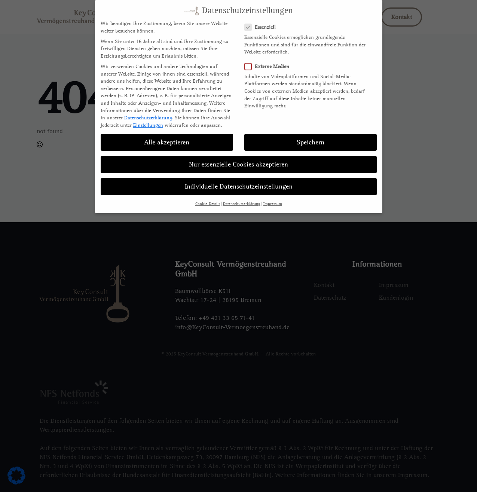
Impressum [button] (272, 197)
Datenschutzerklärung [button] (241, 197)
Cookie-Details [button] (207, 197)
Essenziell (262, 20)
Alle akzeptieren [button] (166, 135)
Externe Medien (269, 58)
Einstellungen (148, 117)
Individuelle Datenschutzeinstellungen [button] (239, 179)
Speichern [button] (310, 135)
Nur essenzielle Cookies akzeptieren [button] (238, 157)
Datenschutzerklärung (148, 110)
